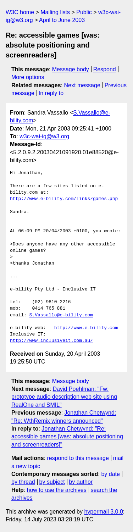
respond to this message (78, 458)
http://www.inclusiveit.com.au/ (51, 341)
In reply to (51, 93)
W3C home (20, 12)
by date (110, 474)
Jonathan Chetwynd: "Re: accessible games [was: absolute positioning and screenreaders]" (67, 437)
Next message (82, 85)
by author (81, 482)
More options (27, 77)
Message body (70, 69)
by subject (52, 482)
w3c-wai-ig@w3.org (44, 136)
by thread (23, 482)
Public (84, 12)
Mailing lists (55, 12)
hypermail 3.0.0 (103, 512)
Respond (104, 69)
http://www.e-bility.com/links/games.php (64, 199)
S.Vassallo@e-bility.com (61, 315)
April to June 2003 (62, 20)
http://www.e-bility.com (86, 328)
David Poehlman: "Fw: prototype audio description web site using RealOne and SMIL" (64, 397)
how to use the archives (57, 490)
